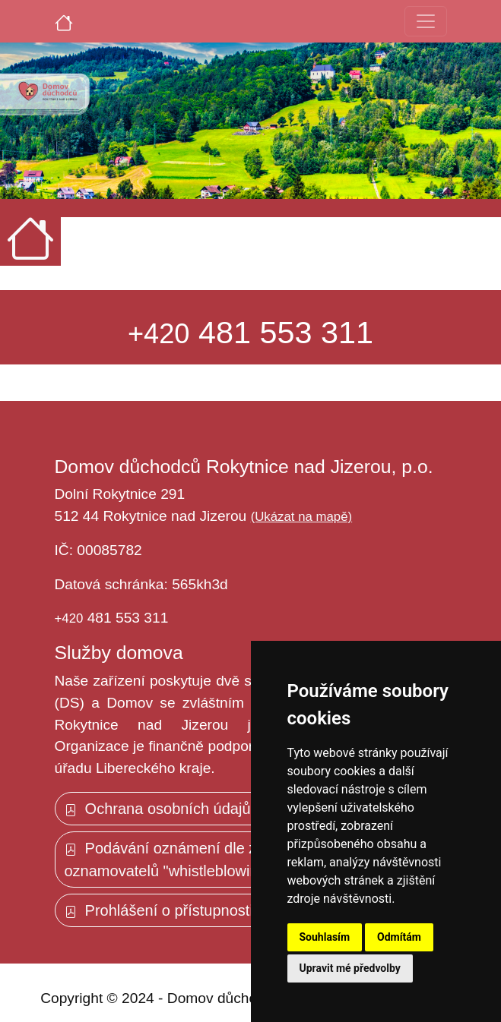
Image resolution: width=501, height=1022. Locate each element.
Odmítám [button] (399, 937)
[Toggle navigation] (425, 21)
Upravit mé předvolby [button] (350, 968)
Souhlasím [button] (325, 937)
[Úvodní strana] (64, 21)
